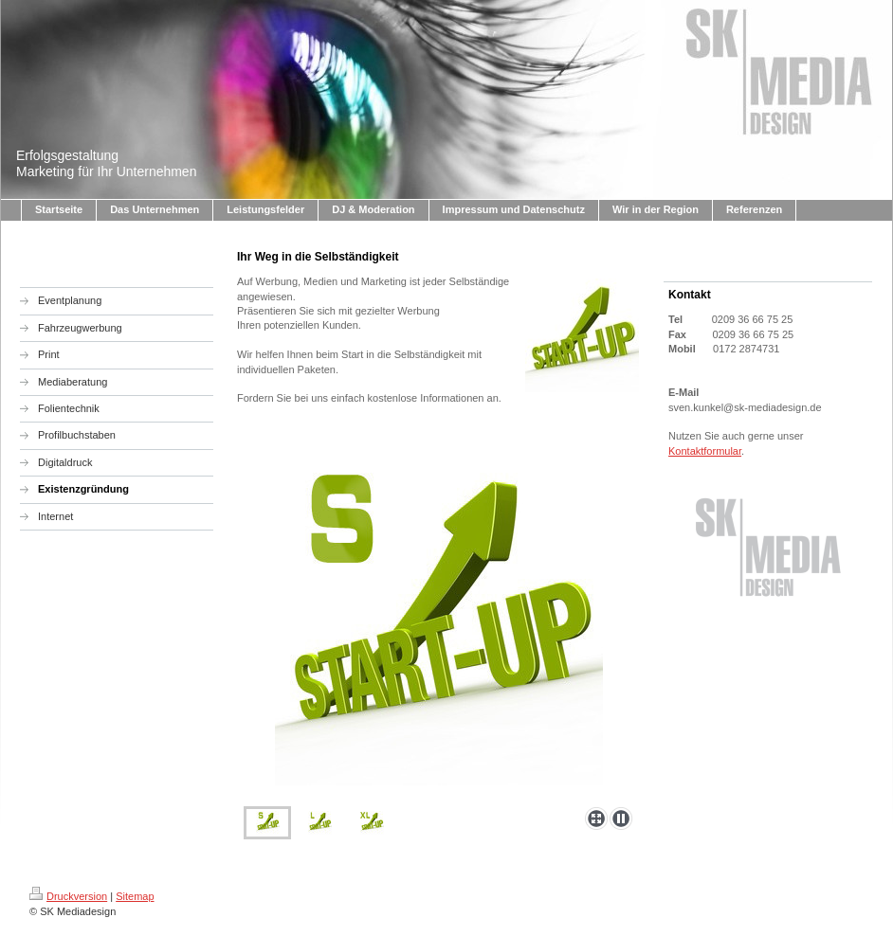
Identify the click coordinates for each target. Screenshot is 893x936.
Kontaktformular (704, 451)
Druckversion (68, 896)
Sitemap (135, 896)
